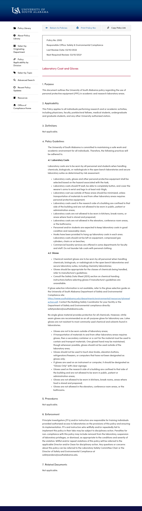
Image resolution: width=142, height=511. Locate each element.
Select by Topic (22, 73)
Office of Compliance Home (22, 107)
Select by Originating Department (19, 49)
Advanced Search (24, 80)
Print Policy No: (86, 28)
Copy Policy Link (116, 28)
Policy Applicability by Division (20, 62)
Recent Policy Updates (22, 89)
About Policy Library (21, 37)
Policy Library (22, 28)
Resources (20, 98)
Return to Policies (56, 28)
